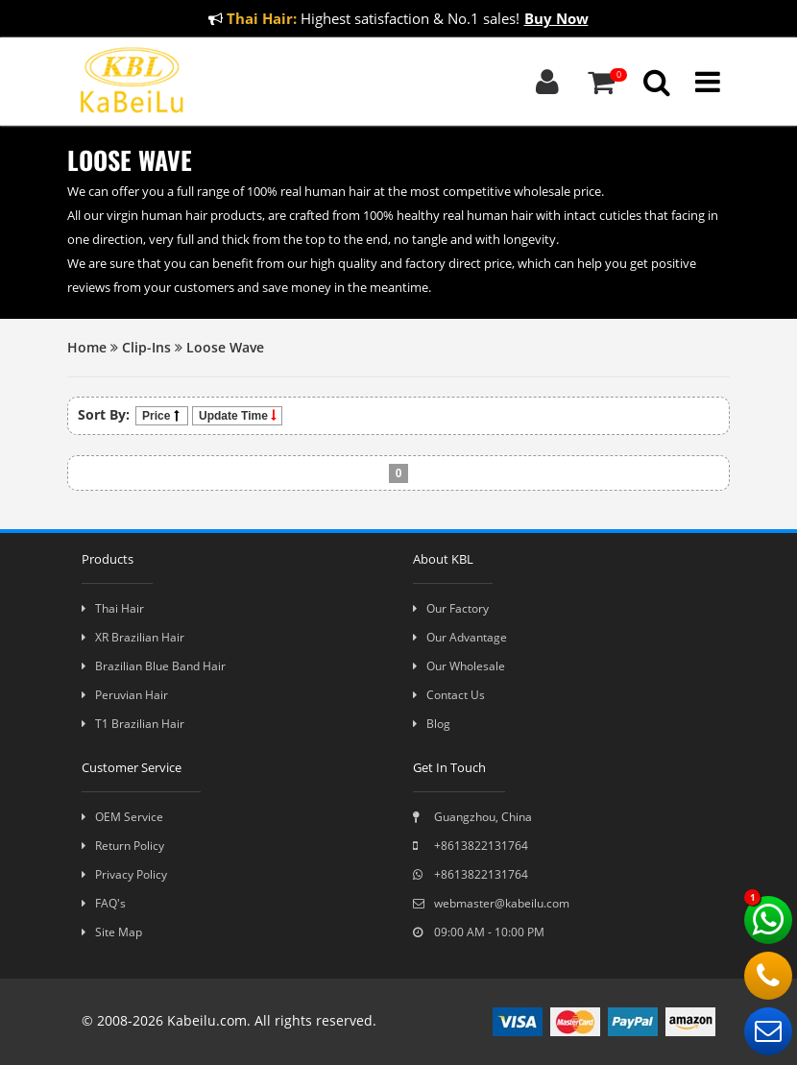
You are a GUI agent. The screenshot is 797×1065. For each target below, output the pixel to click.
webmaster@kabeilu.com (491, 903)
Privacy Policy (124, 874)
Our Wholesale (459, 666)
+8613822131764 (470, 845)
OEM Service (122, 817)
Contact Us (449, 695)
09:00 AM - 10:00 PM (478, 932)
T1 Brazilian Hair (133, 723)
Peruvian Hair (125, 695)
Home (87, 347)
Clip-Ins (146, 347)
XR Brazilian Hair (133, 637)
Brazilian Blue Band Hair (154, 666)
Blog (431, 723)
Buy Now (556, 18)
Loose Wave (225, 347)
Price (161, 416)
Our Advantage (460, 637)
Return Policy (123, 845)
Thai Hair (113, 608)
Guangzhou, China (472, 817)
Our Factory (451, 608)
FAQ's (104, 903)
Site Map (112, 932)
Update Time (237, 416)
